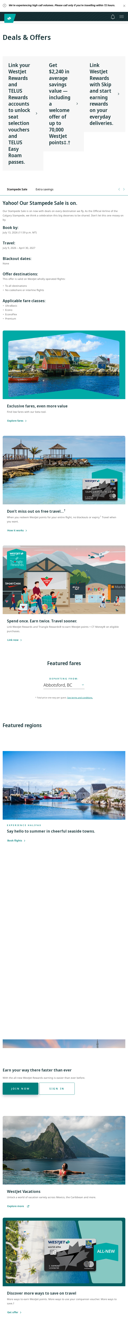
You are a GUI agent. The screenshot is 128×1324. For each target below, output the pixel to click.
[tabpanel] (64, 262)
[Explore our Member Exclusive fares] (15, 421)
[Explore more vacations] (18, 1206)
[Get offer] (12, 1312)
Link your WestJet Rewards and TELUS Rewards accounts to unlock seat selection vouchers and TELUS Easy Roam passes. (19, 113)
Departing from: (64, 678)
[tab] (17, 189)
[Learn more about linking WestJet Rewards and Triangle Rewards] (13, 640)
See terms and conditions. (80, 697)
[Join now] (20, 1089)
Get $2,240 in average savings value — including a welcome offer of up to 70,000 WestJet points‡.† (59, 104)
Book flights (16, 840)
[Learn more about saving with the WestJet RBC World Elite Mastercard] (15, 530)
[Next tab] (124, 189)
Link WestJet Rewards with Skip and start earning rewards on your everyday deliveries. (101, 94)
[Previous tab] (119, 189)
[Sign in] (57, 1089)
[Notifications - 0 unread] (113, 17)
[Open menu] (121, 16)
